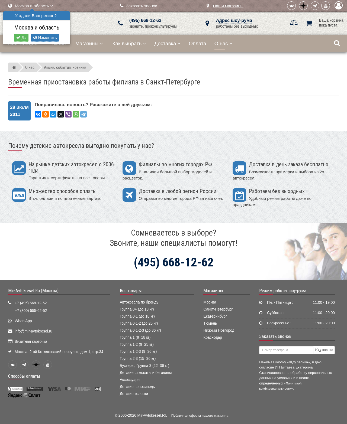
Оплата (197, 43)
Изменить (45, 37)
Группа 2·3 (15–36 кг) (138, 359)
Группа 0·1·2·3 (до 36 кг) (140, 330)
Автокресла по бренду (139, 302)
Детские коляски (134, 394)
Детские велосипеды (138, 387)
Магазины (89, 43)
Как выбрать (129, 43)
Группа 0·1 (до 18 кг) (137, 316)
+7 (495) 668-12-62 (31, 303)
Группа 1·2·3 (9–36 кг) (138, 352)
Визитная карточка (31, 342)
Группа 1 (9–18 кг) (135, 337)
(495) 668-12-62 (145, 20)
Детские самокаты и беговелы (146, 373)
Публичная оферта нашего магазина (199, 416)
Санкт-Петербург (218, 309)
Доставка (167, 43)
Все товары (131, 290)
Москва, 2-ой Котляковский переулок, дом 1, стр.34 (59, 352)
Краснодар (212, 337)
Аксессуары (130, 380)
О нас (223, 43)
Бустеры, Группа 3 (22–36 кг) (144, 366)
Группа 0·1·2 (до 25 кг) (139, 323)
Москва (209, 302)
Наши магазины (228, 6)
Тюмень (210, 323)
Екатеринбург (215, 316)
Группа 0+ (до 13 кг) (137, 309)
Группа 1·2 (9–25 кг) (137, 345)
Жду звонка (324, 350)
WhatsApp (23, 321)
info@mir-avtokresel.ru (33, 331)
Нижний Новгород (218, 330)
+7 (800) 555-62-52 (31, 311)
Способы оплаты (24, 376)
